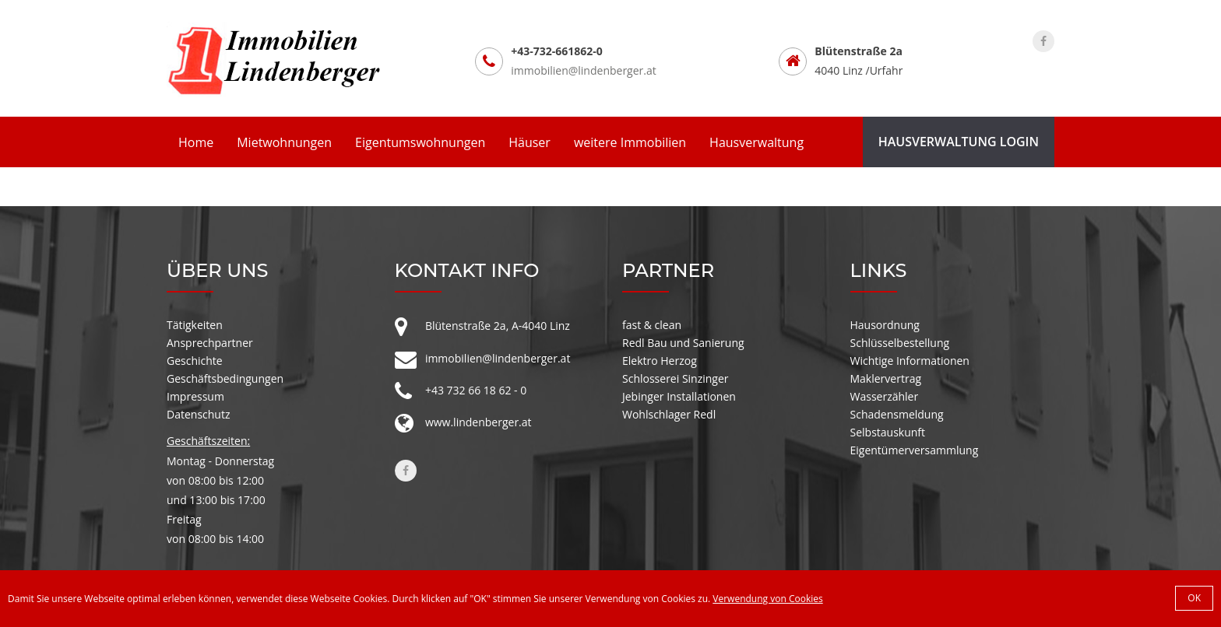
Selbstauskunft (888, 432)
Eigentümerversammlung (914, 450)
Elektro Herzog (659, 360)
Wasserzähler (884, 396)
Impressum (195, 396)
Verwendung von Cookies (767, 598)
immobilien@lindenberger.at (583, 70)
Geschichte (195, 360)
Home (195, 142)
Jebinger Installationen (679, 396)
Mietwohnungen (284, 142)
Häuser (529, 142)
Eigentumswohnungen (420, 142)
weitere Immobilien (630, 142)
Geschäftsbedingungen (225, 378)
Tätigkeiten (195, 324)
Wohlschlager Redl (669, 414)
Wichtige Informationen (909, 360)
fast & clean (651, 324)
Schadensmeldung (897, 414)
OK (1194, 597)
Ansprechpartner (210, 342)
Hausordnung (885, 324)
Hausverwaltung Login (958, 141)
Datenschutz (198, 414)
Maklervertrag (886, 378)
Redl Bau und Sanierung (683, 342)
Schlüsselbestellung (900, 342)
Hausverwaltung (756, 142)
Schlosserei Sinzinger (675, 378)
